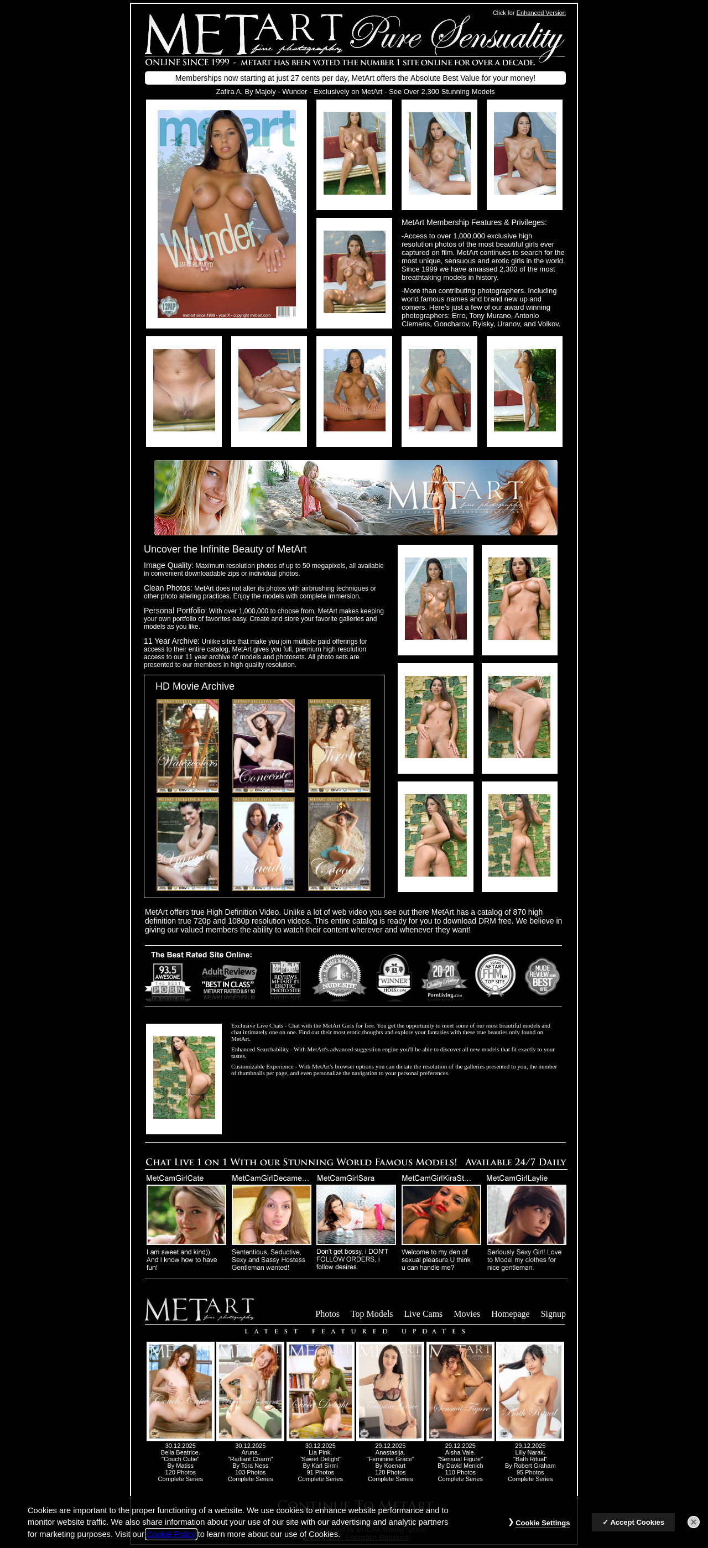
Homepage (510, 1313)
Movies (467, 1313)
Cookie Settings (543, 1530)
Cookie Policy (171, 1541)
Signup (553, 1313)
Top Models (372, 1313)
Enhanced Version (541, 12)
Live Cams (423, 1313)
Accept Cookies (637, 1530)
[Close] (694, 1530)
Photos (327, 1313)
